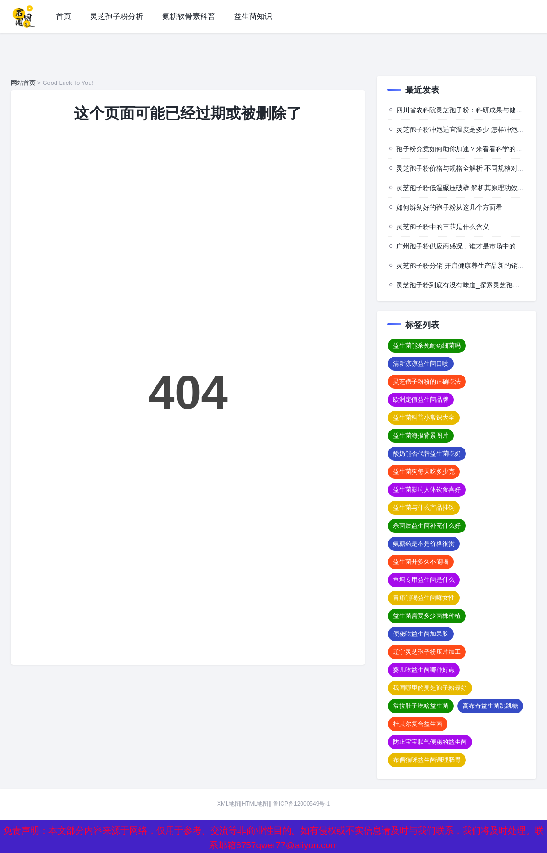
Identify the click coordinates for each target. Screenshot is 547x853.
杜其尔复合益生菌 (417, 723)
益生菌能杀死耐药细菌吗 (427, 345)
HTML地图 (255, 803)
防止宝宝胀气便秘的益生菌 (430, 741)
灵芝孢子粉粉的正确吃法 (427, 381)
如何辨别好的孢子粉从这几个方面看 (449, 207)
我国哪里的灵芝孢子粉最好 (430, 687)
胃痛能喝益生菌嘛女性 (424, 597)
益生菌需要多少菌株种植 (427, 615)
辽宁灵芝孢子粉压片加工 (427, 651)
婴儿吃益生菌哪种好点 (424, 669)
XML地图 (228, 803)
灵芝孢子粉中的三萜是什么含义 (442, 226)
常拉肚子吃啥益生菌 (420, 705)
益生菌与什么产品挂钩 (424, 507)
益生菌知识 (253, 16)
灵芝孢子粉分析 (116, 16)
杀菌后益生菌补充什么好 (427, 525)
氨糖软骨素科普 (188, 16)
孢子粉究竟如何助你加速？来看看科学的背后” (463, 149)
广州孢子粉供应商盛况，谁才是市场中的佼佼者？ (469, 246)
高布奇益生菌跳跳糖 (490, 705)
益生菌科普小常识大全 (424, 417)
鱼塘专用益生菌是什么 (424, 579)
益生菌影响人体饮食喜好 (427, 489)
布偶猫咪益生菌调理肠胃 (427, 759)
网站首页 (23, 82)
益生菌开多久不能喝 (420, 561)
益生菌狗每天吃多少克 (424, 471)
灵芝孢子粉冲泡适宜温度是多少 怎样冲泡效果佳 (467, 129)
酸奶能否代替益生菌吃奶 (427, 453)
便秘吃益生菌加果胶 (420, 633)
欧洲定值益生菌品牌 (420, 399)
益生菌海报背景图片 (420, 435)
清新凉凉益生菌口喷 (420, 363)
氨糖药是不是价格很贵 (424, 543)
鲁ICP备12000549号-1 (301, 803)
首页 (63, 16)
